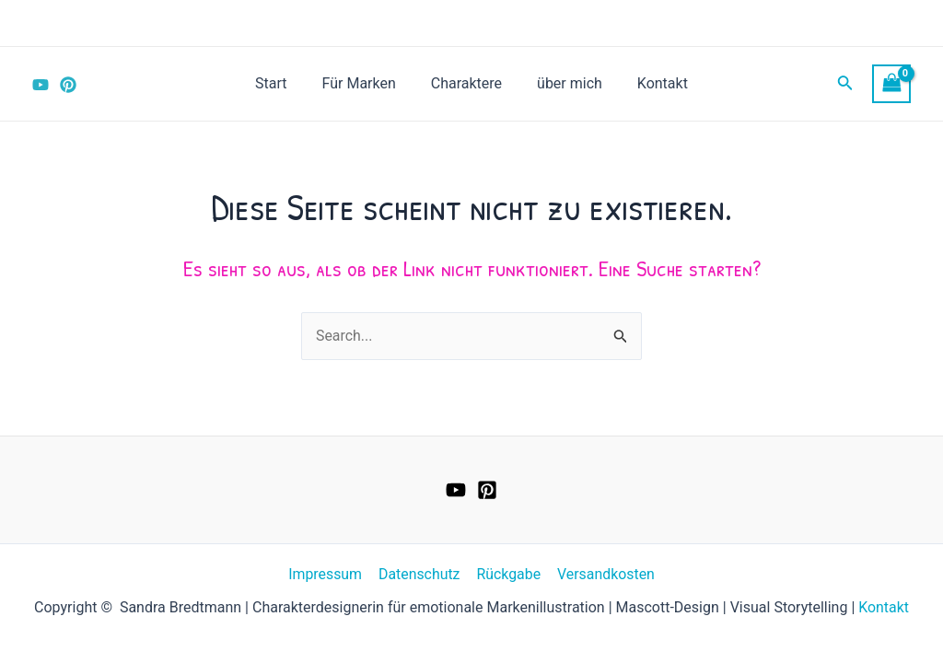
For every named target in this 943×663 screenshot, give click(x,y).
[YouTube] (40, 84)
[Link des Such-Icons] (845, 84)
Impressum (327, 574)
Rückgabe (507, 574)
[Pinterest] (68, 84)
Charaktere (466, 83)
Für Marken (365, 83)
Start (281, 83)
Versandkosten (604, 574)
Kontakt (651, 83)
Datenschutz (419, 574)
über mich (564, 83)
